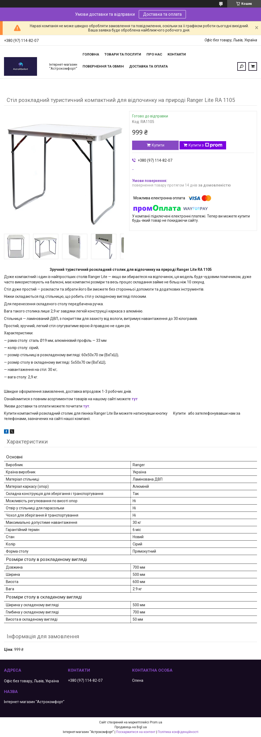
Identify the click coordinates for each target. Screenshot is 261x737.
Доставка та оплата (162, 14)
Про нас (154, 54)
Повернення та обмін (103, 66)
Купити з (205, 145)
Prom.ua (156, 722)
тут (135, 399)
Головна (91, 54)
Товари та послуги (122, 54)
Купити (158, 145)
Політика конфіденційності (178, 732)
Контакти (177, 54)
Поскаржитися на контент (135, 732)
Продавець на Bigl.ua (131, 727)
